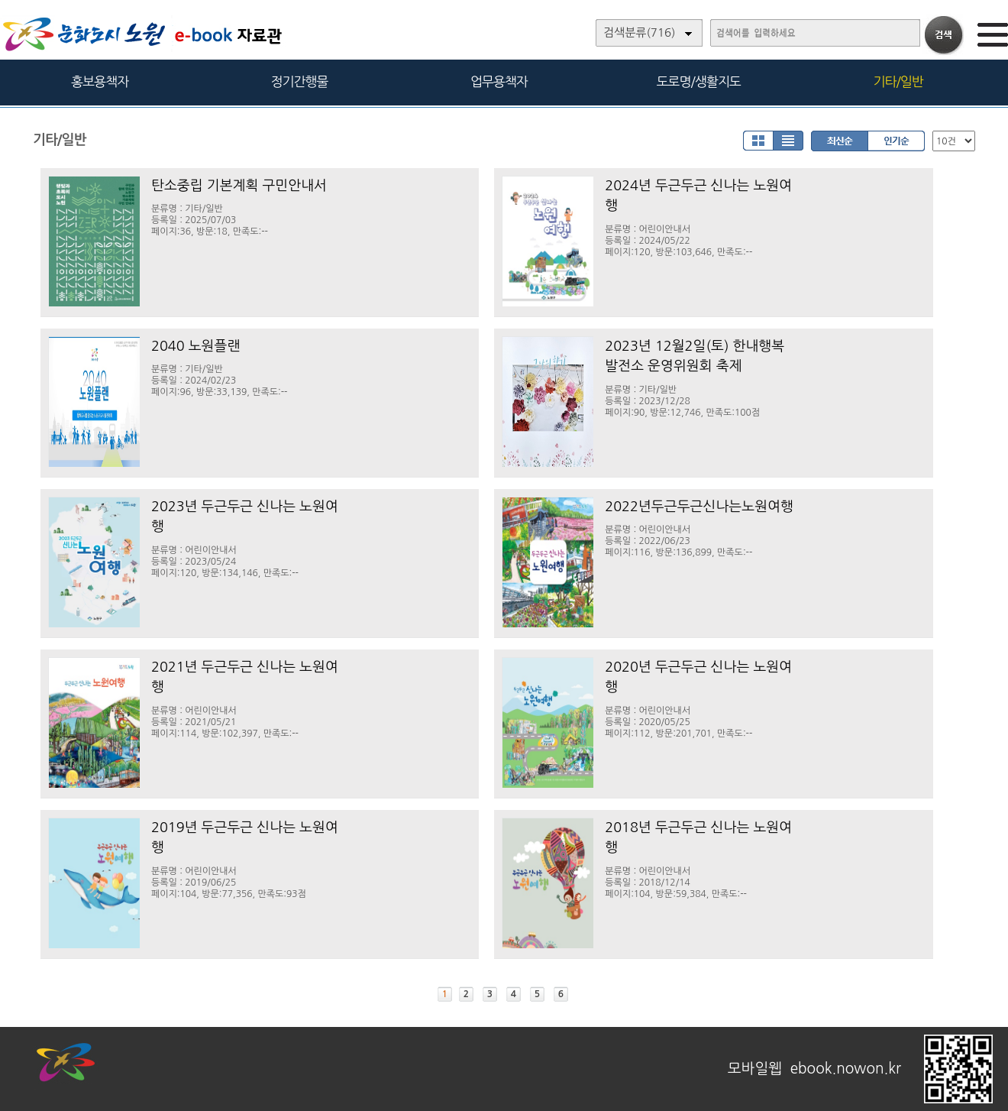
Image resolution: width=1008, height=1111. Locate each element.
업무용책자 (499, 81)
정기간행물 (299, 81)
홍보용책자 (99, 81)
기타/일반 (897, 81)
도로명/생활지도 (699, 81)
